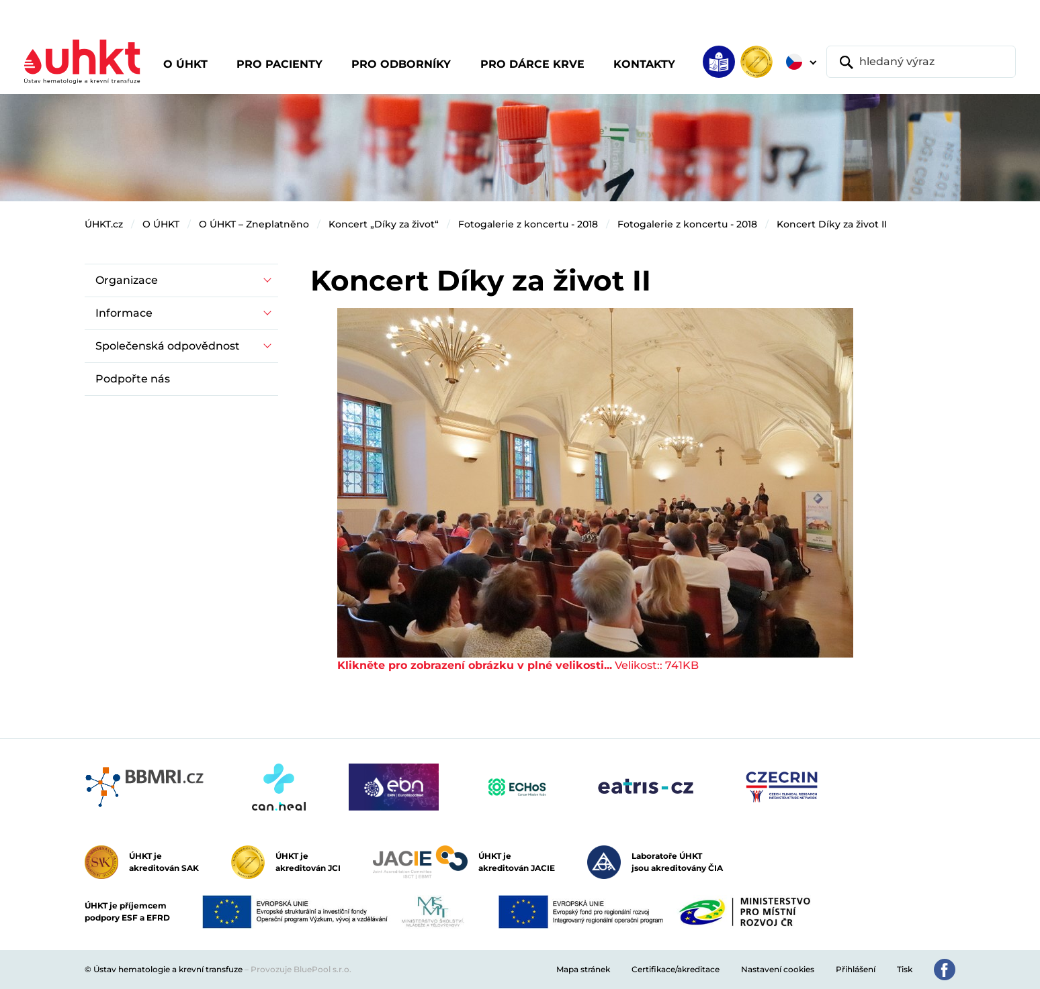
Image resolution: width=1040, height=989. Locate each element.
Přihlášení (855, 969)
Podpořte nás (132, 378)
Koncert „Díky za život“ (384, 224)
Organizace (126, 280)
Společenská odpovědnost (167, 346)
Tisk (904, 969)
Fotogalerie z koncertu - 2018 (528, 224)
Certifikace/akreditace (676, 969)
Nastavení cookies (777, 969)
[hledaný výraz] (921, 62)
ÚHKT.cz (104, 224)
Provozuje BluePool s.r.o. (301, 969)
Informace (124, 313)
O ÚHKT (160, 224)
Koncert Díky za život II (832, 224)
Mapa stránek (583, 969)
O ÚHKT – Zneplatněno (254, 224)
